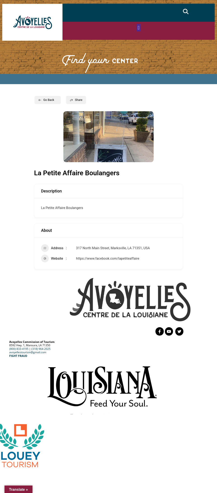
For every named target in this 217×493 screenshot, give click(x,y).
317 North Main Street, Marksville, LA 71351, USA (113, 248)
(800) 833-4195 (18, 348)
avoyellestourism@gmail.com (27, 352)
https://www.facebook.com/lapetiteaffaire (107, 258)
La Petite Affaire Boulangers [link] (62, 208)
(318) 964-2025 (41, 348)
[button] (185, 11)
